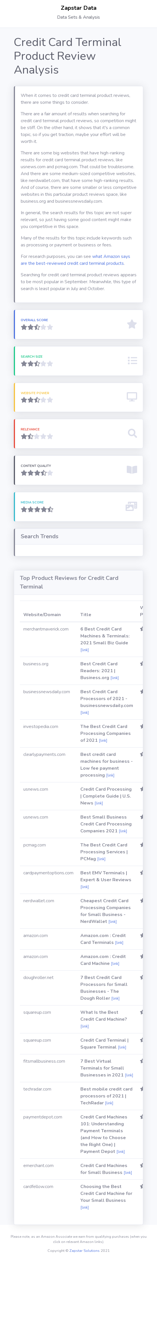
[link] (84, 708)
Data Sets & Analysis (78, 17)
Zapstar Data (79, 8)
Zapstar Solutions (84, 1308)
